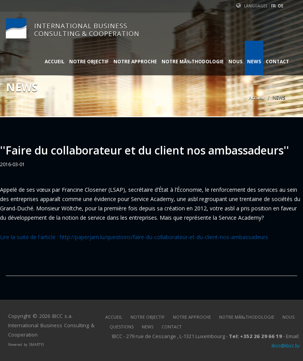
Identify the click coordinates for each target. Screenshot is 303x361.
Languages (252, 6)
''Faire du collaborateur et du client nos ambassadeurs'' (144, 150)
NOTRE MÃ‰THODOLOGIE (193, 61)
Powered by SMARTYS (26, 344)
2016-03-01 (12, 164)
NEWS (254, 61)
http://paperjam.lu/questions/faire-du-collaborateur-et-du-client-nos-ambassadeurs (164, 237)
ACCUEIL (54, 61)
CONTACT (277, 61)
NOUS (235, 61)
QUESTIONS (122, 327)
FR (273, 6)
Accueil (256, 97)
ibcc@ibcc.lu (286, 345)
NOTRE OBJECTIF (89, 61)
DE (280, 6)
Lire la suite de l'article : (30, 237)
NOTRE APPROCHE (135, 61)
